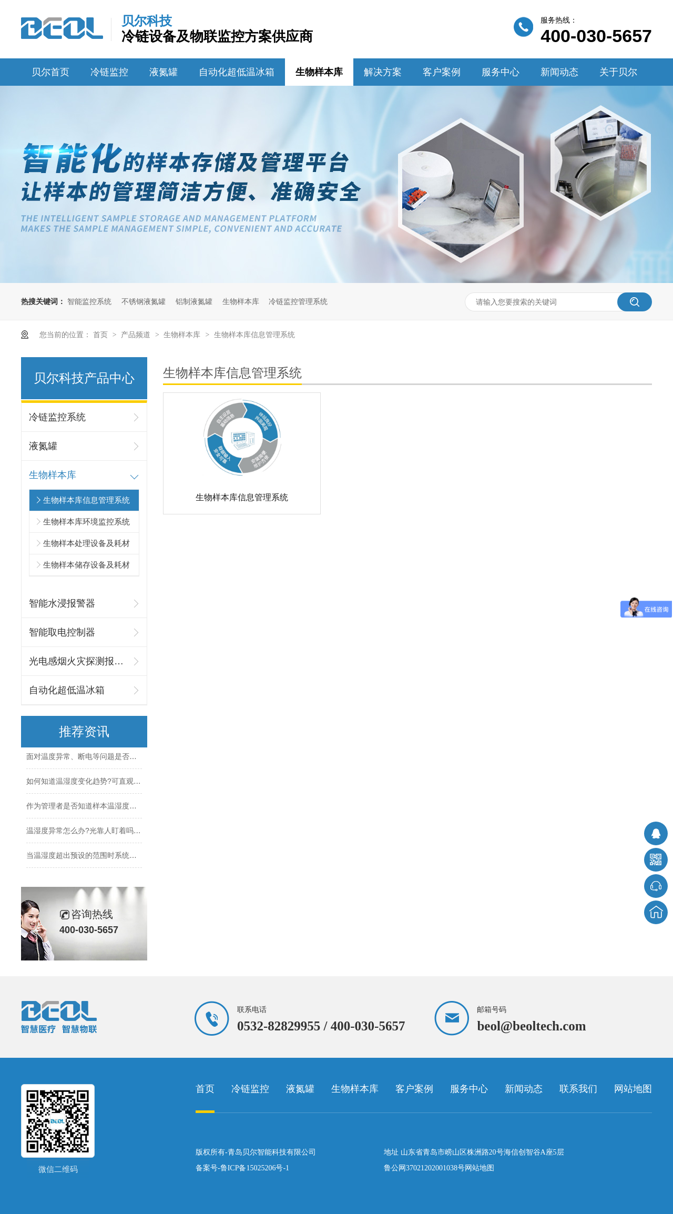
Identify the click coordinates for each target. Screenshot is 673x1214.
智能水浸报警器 (62, 603)
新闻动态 (559, 72)
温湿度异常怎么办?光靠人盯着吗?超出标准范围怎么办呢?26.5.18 (133, 831)
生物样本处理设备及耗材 (86, 543)
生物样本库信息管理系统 (254, 334)
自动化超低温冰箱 (236, 72)
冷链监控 (109, 72)
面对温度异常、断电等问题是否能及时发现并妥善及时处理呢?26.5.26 (140, 757)
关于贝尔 (618, 72)
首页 (101, 334)
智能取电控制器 (62, 632)
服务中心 (500, 72)
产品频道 (136, 334)
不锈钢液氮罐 (143, 301)
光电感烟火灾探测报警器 (79, 661)
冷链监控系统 (57, 417)
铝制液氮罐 (194, 301)
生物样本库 (319, 72)
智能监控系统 (89, 301)
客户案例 (442, 72)
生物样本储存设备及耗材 (86, 564)
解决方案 (383, 72)
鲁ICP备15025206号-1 (254, 1168)
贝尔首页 (50, 72)
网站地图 (633, 1089)
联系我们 (578, 1089)
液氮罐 (163, 72)
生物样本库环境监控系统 (86, 521)
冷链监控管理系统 (298, 301)
